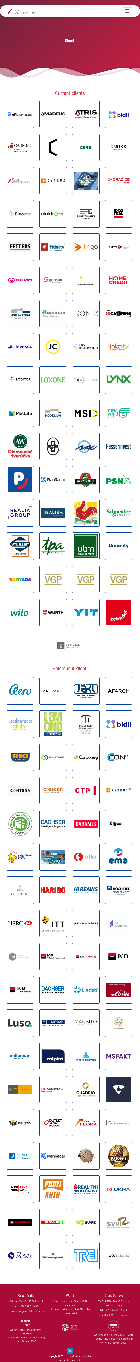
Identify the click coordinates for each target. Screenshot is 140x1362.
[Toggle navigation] (127, 11)
